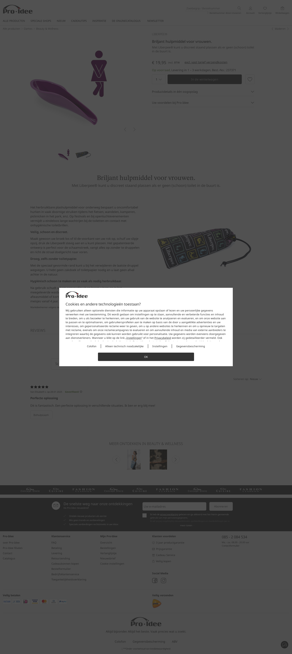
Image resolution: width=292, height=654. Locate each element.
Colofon (91, 346)
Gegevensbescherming (190, 346)
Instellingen (134, 338)
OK (146, 357)
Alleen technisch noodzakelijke (124, 346)
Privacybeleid (162, 338)
